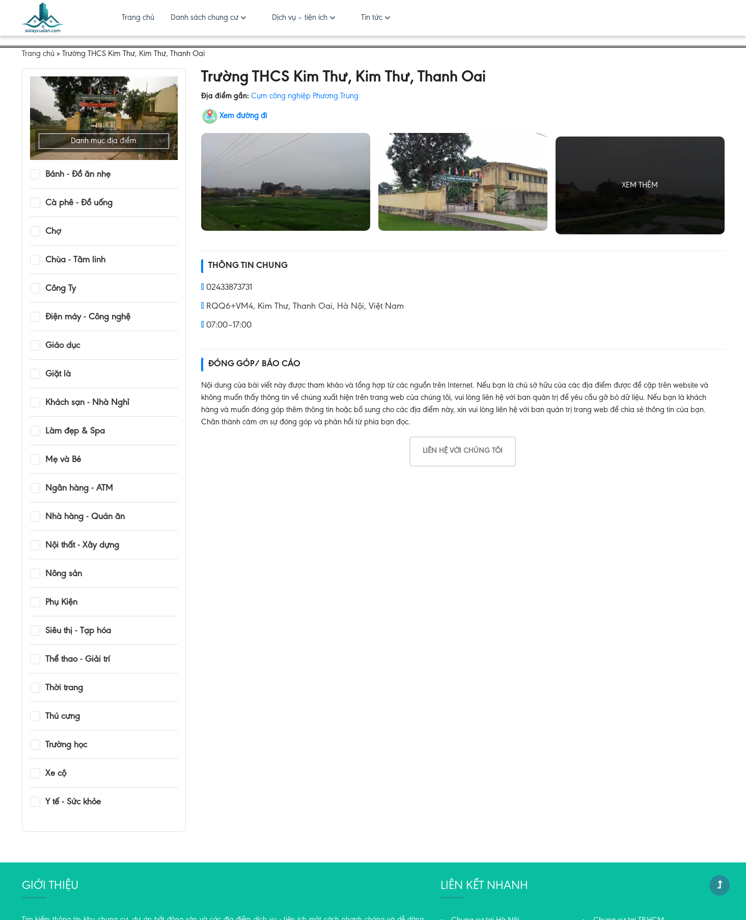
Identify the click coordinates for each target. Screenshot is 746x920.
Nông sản (63, 574)
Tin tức (371, 18)
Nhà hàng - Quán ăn (85, 517)
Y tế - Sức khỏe (73, 802)
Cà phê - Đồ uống (79, 203)
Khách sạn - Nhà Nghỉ (87, 403)
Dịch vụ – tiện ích (299, 18)
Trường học (66, 745)
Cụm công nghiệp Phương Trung (304, 96)
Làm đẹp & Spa (75, 431)
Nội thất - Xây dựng (82, 545)
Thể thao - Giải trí (77, 659)
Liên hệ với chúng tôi (463, 451)
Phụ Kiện (61, 602)
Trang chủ (138, 18)
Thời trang (64, 688)
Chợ (53, 231)
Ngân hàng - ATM (79, 488)
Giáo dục (62, 345)
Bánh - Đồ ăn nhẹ (77, 174)
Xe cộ (55, 773)
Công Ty (60, 288)
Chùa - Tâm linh (75, 260)
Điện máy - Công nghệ (87, 317)
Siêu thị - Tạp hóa (78, 631)
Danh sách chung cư (204, 18)
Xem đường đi (243, 116)
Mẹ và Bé (63, 460)
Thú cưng (62, 716)
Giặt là (58, 374)
